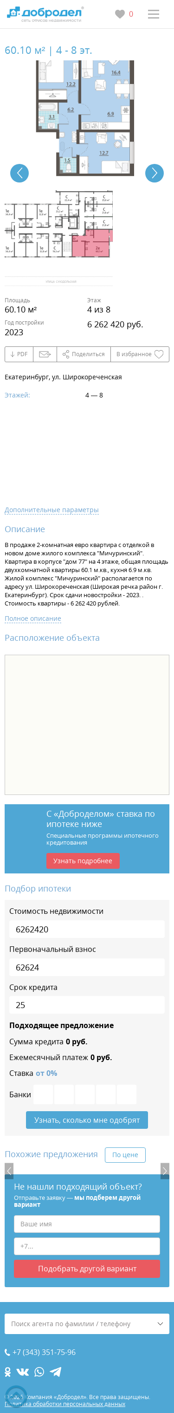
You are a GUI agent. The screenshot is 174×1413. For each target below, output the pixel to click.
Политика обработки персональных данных (65, 1404)
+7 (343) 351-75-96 (44, 1352)
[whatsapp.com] (39, 1372)
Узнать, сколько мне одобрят (87, 1120)
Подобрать (87, 1268)
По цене (125, 1154)
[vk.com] (22, 1372)
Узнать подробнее (82, 860)
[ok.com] (8, 1372)
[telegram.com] (55, 1372)
